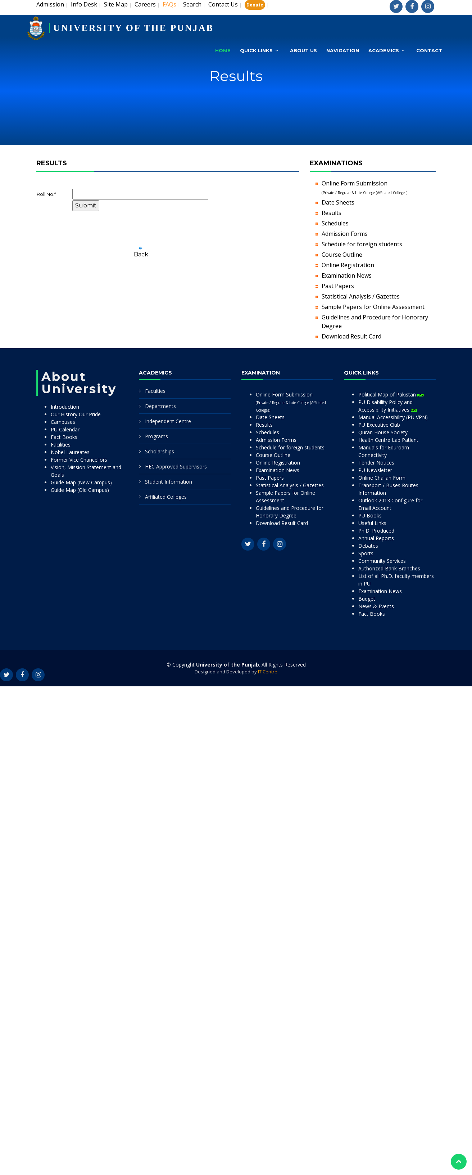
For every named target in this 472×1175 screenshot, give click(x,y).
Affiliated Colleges (166, 496)
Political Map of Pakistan (391, 394)
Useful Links (372, 523)
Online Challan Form (381, 477)
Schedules (335, 223)
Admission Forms (345, 234)
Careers (145, 4)
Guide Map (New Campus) (81, 482)
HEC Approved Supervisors (176, 466)
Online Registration (348, 265)
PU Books (370, 515)
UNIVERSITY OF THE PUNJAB (133, 28)
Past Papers (338, 286)
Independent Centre (168, 421)
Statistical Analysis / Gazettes (361, 296)
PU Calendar (65, 429)
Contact (429, 50)
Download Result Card (351, 336)
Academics (383, 50)
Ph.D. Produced (376, 530)
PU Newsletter (375, 470)
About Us (303, 50)
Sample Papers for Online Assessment (373, 307)
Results (331, 213)
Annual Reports (376, 538)
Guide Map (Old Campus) (80, 489)
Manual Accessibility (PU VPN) (393, 417)
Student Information (168, 481)
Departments (160, 406)
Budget (366, 598)
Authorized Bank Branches (389, 568)
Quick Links (256, 50)
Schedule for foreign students (362, 244)
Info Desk (84, 4)
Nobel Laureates (70, 452)
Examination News (347, 275)
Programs (156, 436)
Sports (365, 553)
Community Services (382, 560)
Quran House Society (383, 432)
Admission (50, 4)
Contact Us (223, 4)
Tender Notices (376, 462)
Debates (368, 545)
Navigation (342, 50)
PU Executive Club (379, 424)
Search (192, 4)
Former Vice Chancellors (79, 459)
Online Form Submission (291, 402)
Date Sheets (338, 202)
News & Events (376, 606)
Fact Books (64, 437)
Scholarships (159, 451)
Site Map (116, 4)
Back (141, 254)
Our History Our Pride (76, 414)
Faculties (155, 390)
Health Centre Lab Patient (388, 439)
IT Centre (267, 671)
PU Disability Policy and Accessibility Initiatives (387, 406)
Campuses (63, 421)
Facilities (61, 444)
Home (223, 50)
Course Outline (342, 255)
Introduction (65, 406)
